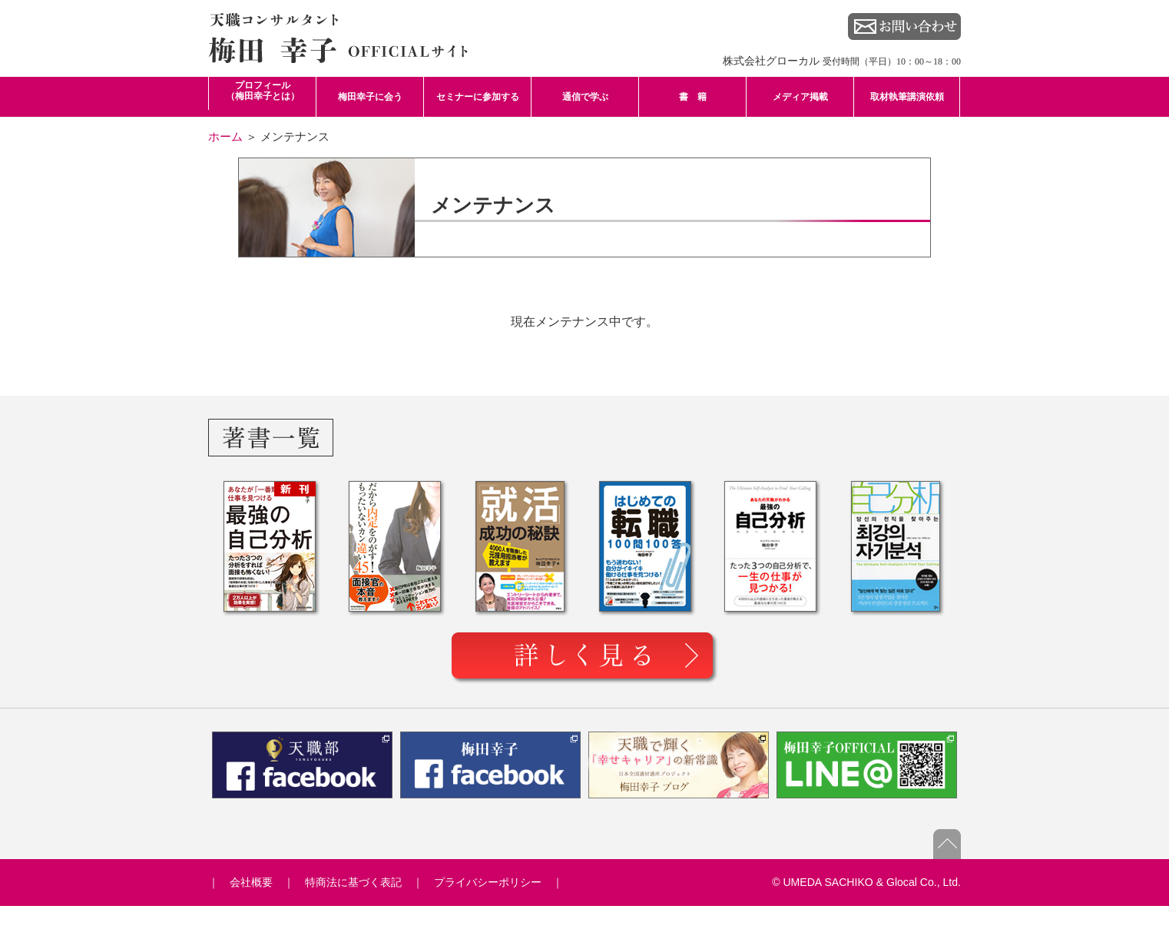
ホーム (225, 136)
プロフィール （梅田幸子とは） (263, 90)
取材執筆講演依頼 (907, 96)
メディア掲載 (800, 96)
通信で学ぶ (585, 96)
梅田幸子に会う (370, 96)
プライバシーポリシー (487, 882)
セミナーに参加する (477, 96)
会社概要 (251, 882)
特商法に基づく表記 (353, 882)
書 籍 (693, 96)
